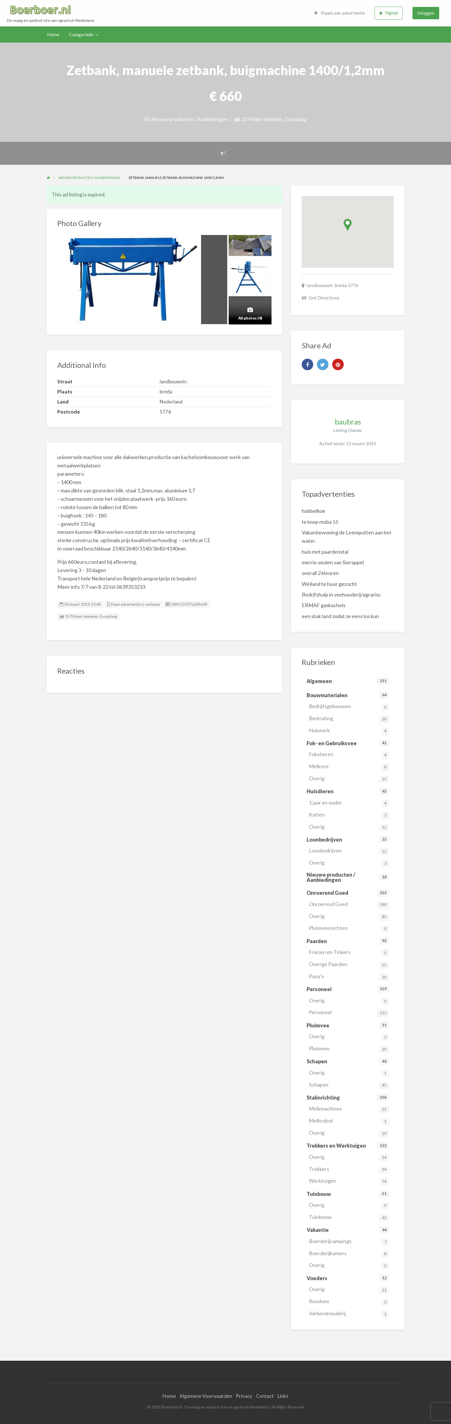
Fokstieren (349, 755)
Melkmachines (349, 1109)
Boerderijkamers (349, 1254)
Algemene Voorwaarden (205, 1396)
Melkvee (349, 767)
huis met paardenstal (325, 551)
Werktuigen (349, 1181)
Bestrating (349, 719)
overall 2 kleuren (320, 573)
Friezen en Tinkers (349, 953)
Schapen (349, 1085)
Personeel (349, 1013)
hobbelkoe (313, 511)
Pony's (349, 977)
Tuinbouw (349, 1218)
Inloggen (425, 13)
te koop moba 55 (320, 522)
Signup (388, 13)
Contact (265, 1396)
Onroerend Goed (349, 905)
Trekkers (349, 1169)
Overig (349, 779)
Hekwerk (349, 731)
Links (283, 1396)
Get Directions (324, 297)
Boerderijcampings (349, 1242)
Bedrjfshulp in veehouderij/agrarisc (341, 594)
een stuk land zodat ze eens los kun (340, 616)
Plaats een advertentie (339, 13)
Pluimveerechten (349, 928)
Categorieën (81, 34)
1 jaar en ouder (349, 803)
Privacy (244, 1396)
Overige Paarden (349, 965)
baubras (348, 421)
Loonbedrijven (349, 851)
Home (53, 34)
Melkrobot (349, 1121)
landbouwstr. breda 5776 (332, 285)
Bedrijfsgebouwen (349, 707)
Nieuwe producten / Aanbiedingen (189, 119)
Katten (349, 815)
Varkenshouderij (349, 1314)
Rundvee (349, 1302)
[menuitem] (339, 13)
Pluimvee (349, 1049)
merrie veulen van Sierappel (333, 562)
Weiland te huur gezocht (329, 584)
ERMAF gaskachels (323, 605)
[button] (348, 225)
